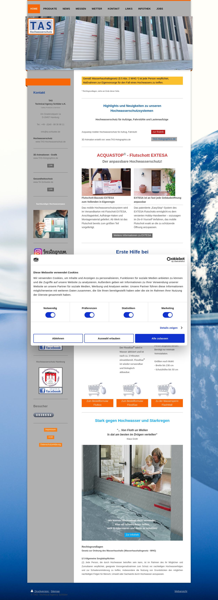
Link (51, 165)
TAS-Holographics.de (164, 139)
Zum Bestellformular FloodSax (132, 403)
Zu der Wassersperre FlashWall (167, 403)
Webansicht (181, 591)
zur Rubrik (158, 131)
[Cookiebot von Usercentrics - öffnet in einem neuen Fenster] (169, 259)
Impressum (50, 429)
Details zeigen (168, 327)
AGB (50, 437)
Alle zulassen (160, 338)
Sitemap (55, 591)
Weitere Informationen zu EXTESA (132, 235)
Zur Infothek (132, 534)
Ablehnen (58, 338)
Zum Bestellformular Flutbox (97, 403)
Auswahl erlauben (109, 338)
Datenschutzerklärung (51, 444)
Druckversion (40, 591)
